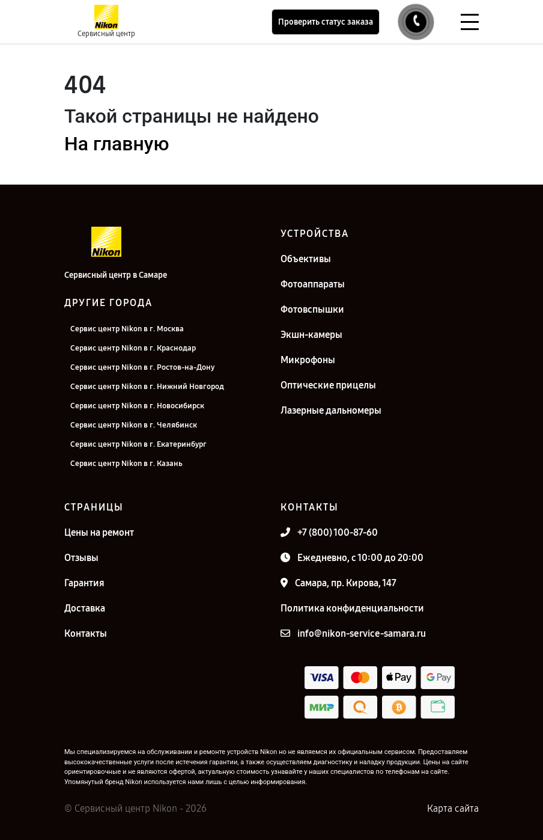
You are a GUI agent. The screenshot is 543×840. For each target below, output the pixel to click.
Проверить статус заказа (325, 22)
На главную (116, 143)
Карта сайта (453, 808)
